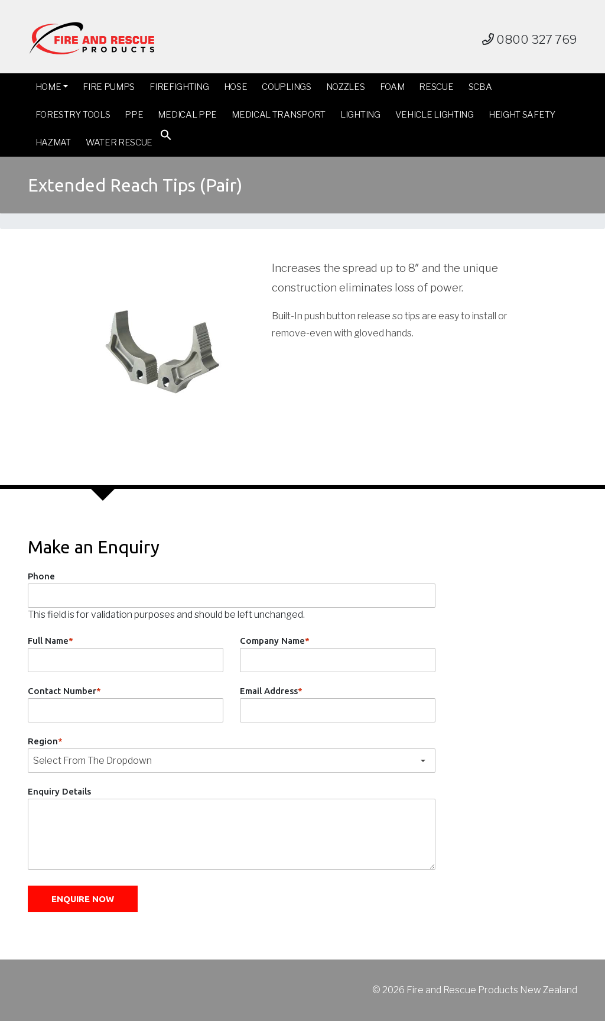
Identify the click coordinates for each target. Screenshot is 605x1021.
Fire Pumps (109, 87)
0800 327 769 (529, 40)
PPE (134, 114)
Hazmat (53, 142)
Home (48, 87)
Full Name (50, 641)
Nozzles (345, 87)
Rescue (436, 87)
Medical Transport (279, 114)
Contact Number (64, 691)
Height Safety (522, 114)
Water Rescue (119, 142)
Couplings (286, 87)
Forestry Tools (72, 114)
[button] (166, 137)
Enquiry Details (59, 791)
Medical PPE (187, 114)
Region (45, 741)
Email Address (271, 691)
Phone (41, 576)
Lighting (360, 114)
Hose (236, 87)
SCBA (480, 87)
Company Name (275, 641)
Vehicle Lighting (434, 114)
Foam (392, 87)
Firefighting (179, 87)
